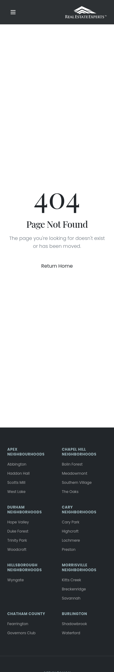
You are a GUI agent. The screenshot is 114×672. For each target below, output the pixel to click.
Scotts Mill (16, 482)
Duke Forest (17, 531)
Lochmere (71, 540)
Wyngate (15, 579)
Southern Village (77, 482)
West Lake (16, 491)
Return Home (57, 265)
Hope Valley (18, 522)
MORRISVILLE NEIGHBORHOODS (79, 567)
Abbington (16, 464)
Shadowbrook (74, 623)
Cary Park (71, 522)
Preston (69, 549)
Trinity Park (17, 540)
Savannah (71, 598)
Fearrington (17, 623)
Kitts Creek (71, 579)
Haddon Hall (18, 473)
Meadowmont (75, 473)
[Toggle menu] (13, 12)
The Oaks (70, 491)
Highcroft (70, 531)
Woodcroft (16, 549)
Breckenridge (74, 589)
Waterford (71, 632)
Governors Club (21, 632)
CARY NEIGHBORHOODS (79, 510)
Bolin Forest (72, 464)
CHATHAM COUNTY (26, 613)
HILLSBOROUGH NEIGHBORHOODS (24, 567)
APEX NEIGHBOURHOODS (26, 452)
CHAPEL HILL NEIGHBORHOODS (79, 452)
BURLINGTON (74, 613)
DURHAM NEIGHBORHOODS (24, 510)
